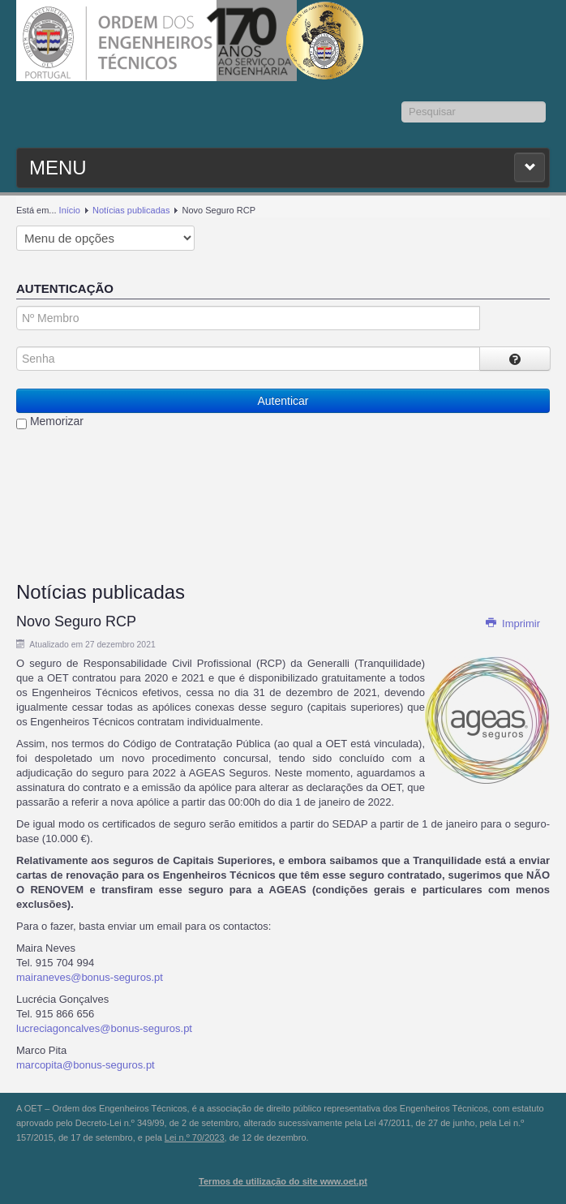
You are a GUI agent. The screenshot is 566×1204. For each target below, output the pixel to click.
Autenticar (282, 400)
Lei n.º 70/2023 (195, 1137)
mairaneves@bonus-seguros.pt (89, 977)
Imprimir (512, 623)
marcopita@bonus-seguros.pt (85, 1065)
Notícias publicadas (130, 210)
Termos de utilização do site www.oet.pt (283, 1181)
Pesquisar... (401, 101)
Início (69, 210)
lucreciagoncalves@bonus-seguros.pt (104, 1028)
